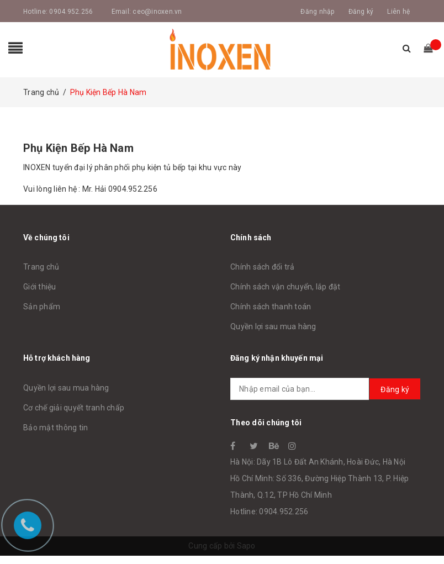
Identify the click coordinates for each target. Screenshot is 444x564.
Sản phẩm (41, 306)
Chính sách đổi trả (262, 266)
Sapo (246, 545)
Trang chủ (41, 266)
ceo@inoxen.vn (157, 11)
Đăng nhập (317, 11)
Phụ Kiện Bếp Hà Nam (78, 148)
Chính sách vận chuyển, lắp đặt (285, 286)
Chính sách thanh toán (270, 306)
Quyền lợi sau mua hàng (273, 326)
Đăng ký (361, 11)
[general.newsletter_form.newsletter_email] (325, 389)
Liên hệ (398, 11)
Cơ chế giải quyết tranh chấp (73, 407)
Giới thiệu (39, 286)
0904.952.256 (71, 11)
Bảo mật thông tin (55, 427)
